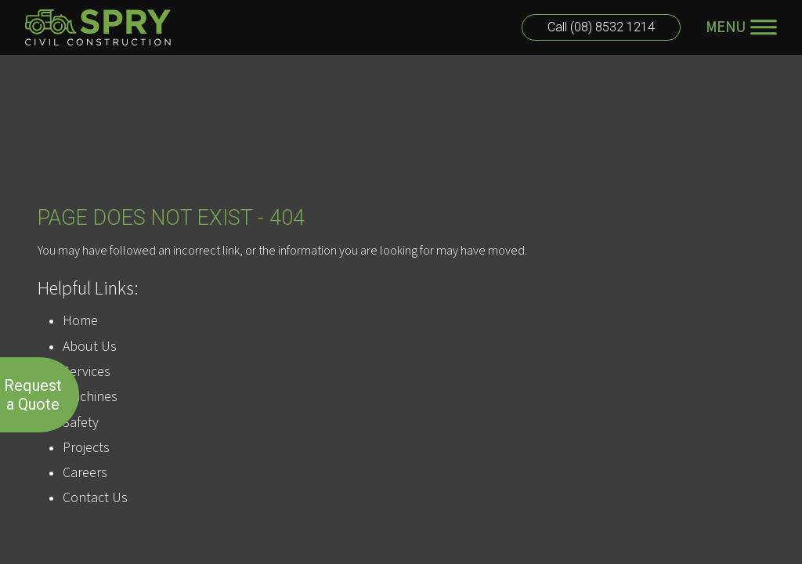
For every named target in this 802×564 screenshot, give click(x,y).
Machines (90, 397)
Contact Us (95, 498)
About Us (90, 346)
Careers (85, 473)
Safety (81, 422)
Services (86, 371)
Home (80, 321)
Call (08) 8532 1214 (601, 27)
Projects (86, 447)
